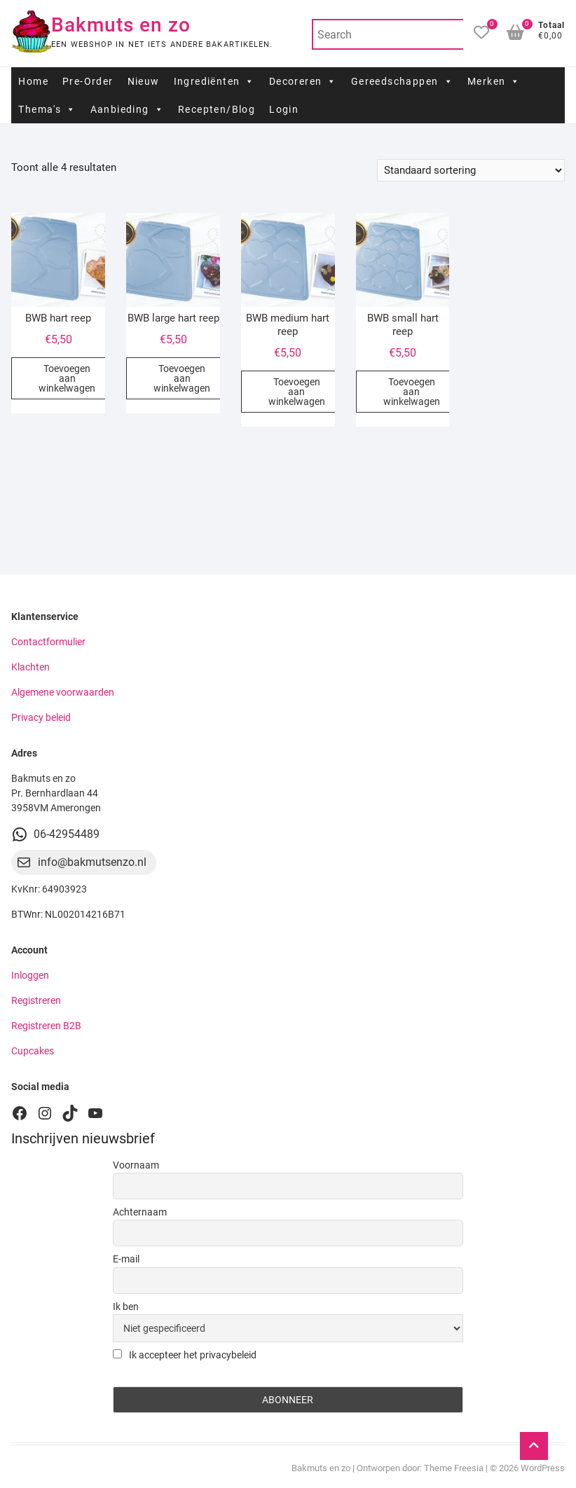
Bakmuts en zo (121, 24)
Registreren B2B (46, 1025)
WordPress (543, 1468)
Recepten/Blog (216, 109)
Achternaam (140, 1212)
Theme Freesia (454, 1468)
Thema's (47, 109)
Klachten (30, 667)
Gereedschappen (402, 81)
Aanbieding (127, 109)
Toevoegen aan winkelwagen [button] (67, 378)
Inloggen (30, 975)
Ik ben (126, 1306)
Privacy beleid (41, 717)
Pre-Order (88, 81)
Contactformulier (48, 641)
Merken (494, 81)
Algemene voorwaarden (62, 692)
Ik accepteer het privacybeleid (184, 1354)
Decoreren (303, 81)
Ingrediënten (214, 81)
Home (33, 81)
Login (284, 109)
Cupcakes (32, 1050)
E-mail (126, 1259)
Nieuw (144, 81)
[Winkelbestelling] (471, 170)
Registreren (36, 1000)
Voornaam (136, 1165)
